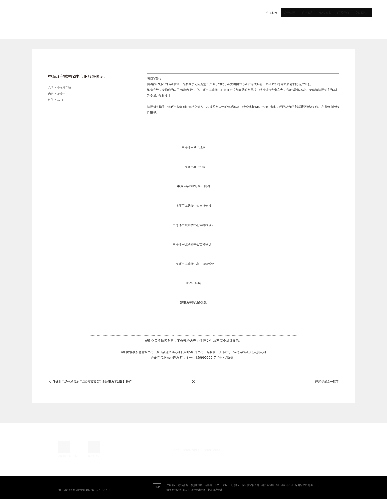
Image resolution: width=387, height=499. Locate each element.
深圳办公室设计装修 (194, 489)
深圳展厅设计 (173, 489)
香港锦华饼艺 (212, 485)
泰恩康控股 (196, 485)
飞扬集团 (235, 485)
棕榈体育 (183, 485)
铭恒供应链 (267, 485)
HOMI (224, 485)
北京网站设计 (215, 489)
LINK (157, 487)
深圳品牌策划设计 (305, 485)
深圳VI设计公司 (284, 485)
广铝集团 (171, 485)
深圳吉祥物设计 (250, 485)
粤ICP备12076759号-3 (98, 490)
